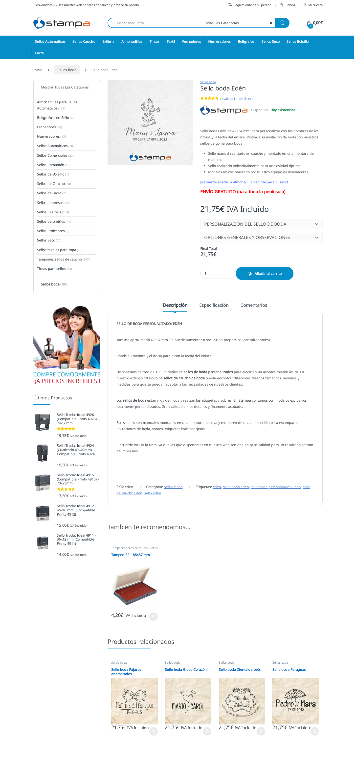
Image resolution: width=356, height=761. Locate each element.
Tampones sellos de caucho (129, 548)
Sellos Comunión (53, 164)
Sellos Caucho (83, 41)
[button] (261, 224)
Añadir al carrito (268, 273)
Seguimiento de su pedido (249, 5)
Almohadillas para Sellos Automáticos (57, 105)
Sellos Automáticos (50, 41)
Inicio (37, 69)
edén (217, 486)
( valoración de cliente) (237, 98)
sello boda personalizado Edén (276, 486)
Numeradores (219, 41)
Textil (171, 41)
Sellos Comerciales (55, 155)
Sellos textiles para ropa (59, 249)
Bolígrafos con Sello (56, 117)
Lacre (39, 53)
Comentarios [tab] (254, 305)
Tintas (154, 41)
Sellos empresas (53, 202)
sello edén (152, 493)
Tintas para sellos (54, 268)
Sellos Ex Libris (53, 212)
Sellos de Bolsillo (53, 174)
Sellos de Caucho (54, 183)
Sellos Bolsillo (298, 41)
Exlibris (108, 41)
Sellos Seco (270, 41)
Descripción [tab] (175, 305)
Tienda (287, 5)
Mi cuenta (313, 5)
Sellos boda (67, 69)
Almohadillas (131, 41)
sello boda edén (236, 486)
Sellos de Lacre (52, 193)
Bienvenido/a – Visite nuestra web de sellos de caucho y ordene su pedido (86, 5)
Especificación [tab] (213, 305)
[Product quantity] (217, 273)
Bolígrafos (246, 41)
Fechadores (191, 41)
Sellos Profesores (53, 230)
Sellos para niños (54, 221)
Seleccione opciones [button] (153, 616)
